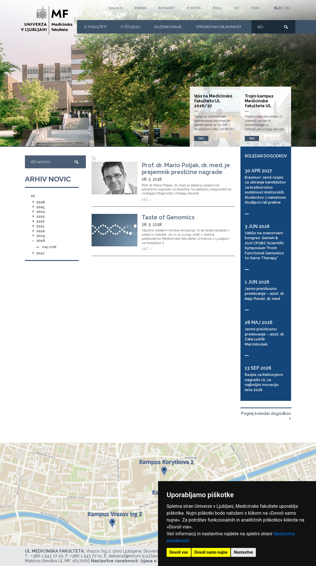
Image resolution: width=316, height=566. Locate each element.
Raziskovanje (168, 27)
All (33, 196)
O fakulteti (95, 27)
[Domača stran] (47, 20)
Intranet (166, 8)
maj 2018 (49, 247)
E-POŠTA (194, 8)
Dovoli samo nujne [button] (211, 552)
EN (287, 8)
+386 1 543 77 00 (47, 556)
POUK (217, 8)
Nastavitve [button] (243, 552)
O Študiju (130, 27)
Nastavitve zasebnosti (114, 560)
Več (252, 138)
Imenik (140, 8)
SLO (277, 8)
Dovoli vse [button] (178, 552)
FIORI (255, 8)
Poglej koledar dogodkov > (266, 416)
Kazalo (116, 8)
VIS (236, 8)
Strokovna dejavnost (218, 27)
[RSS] (94, 158)
